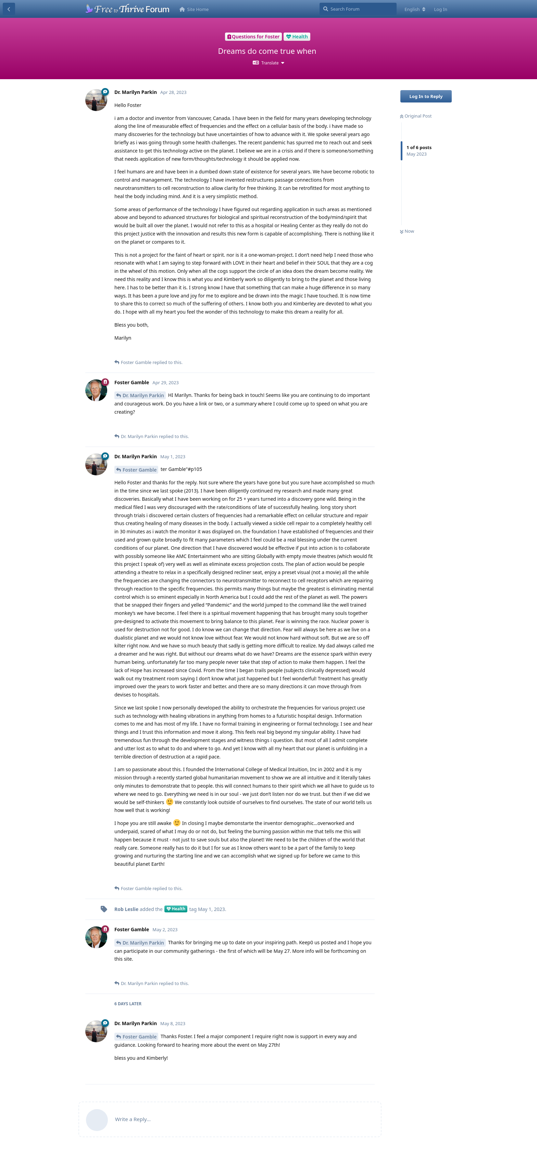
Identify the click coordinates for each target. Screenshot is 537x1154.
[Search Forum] (358, 9)
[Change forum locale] (414, 9)
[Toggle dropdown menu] (268, 63)
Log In (441, 9)
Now (407, 231)
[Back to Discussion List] (9, 9)
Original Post (416, 116)
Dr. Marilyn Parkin (143, 395)
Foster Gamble (140, 469)
